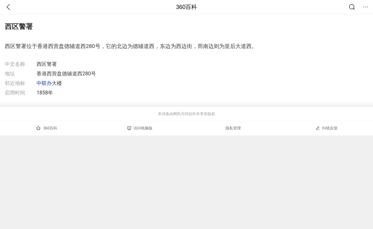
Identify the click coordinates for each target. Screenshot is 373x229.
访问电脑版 (140, 128)
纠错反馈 (326, 128)
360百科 (186, 7)
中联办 (44, 83)
